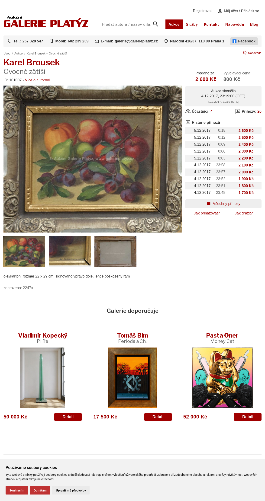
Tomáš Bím (132, 338)
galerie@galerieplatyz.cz (136, 41)
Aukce (174, 24)
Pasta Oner (222, 338)
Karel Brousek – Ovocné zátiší (47, 53)
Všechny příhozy (223, 204)
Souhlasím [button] (16, 490)
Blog (254, 24)
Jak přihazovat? (207, 213)
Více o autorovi (37, 80)
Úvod (6, 53)
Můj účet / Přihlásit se (238, 11)
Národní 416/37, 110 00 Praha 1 (197, 41)
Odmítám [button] (40, 490)
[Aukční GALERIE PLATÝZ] (46, 26)
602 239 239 (78, 41)
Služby (192, 24)
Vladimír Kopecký (42, 338)
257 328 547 (33, 41)
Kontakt (211, 24)
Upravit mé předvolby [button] (71, 490)
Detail (68, 417)
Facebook (244, 41)
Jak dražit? (244, 213)
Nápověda (234, 24)
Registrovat (202, 11)
